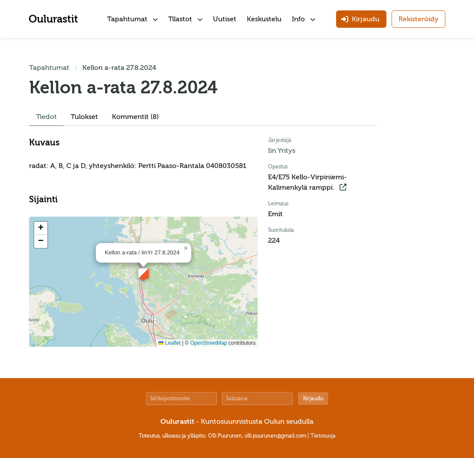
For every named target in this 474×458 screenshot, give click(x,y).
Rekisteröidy (418, 19)
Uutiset (224, 19)
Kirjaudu (313, 398)
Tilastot (185, 19)
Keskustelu (264, 19)
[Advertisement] (419, 193)
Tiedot (46, 117)
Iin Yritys (281, 151)
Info (303, 19)
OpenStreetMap (208, 343)
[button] (143, 273)
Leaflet (169, 343)
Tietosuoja (323, 436)
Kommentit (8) (135, 117)
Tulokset (84, 117)
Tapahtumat (132, 19)
